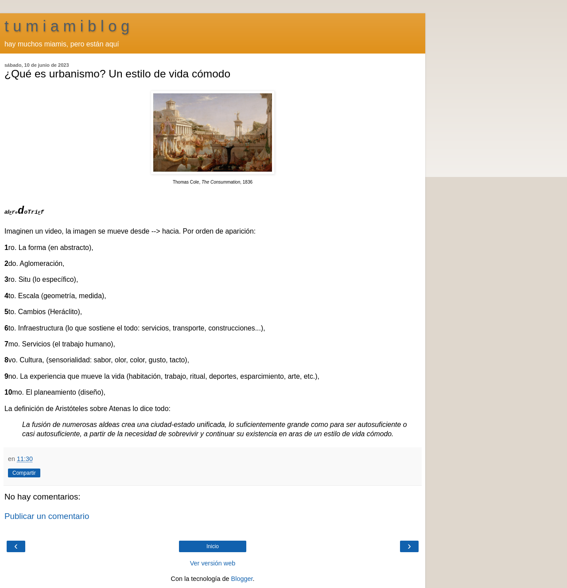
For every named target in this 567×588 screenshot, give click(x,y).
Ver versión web (212, 563)
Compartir (24, 473)
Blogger (242, 578)
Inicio (212, 546)
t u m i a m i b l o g (66, 26)
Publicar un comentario (46, 516)
